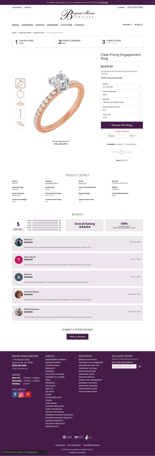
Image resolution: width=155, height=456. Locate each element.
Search (21, 43)
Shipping (111, 136)
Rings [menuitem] (48, 380)
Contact (80, 24)
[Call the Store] (19, 365)
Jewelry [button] (40, 24)
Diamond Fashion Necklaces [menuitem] (59, 415)
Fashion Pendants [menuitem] (54, 420)
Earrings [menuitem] (49, 371)
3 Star (29, 225)
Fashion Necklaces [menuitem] (54, 406)
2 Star (29, 228)
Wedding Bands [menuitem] (53, 362)
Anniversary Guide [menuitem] (88, 389)
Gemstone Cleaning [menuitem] (88, 386)
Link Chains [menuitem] (51, 403)
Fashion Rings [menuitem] (52, 365)
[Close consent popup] (45, 452)
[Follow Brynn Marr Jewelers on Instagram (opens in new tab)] (21, 394)
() (60, 221)
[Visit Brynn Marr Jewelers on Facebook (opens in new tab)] (15, 394)
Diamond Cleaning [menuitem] (88, 383)
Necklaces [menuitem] (50, 386)
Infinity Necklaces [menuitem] (54, 412)
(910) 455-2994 (60, 144)
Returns (132, 136)
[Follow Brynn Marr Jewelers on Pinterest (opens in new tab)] (28, 394)
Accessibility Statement (91, 445)
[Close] (152, 2)
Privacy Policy (60, 445)
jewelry (14, 32)
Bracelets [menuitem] (50, 368)
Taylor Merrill (30, 257)
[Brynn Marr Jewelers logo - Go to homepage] (77, 14)
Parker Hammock (31, 309)
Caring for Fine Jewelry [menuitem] (90, 380)
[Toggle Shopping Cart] (139, 24)
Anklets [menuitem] (49, 389)
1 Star (29, 230)
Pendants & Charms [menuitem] (55, 377)
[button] (16, 7)
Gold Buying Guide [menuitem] (88, 391)
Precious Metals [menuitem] (87, 377)
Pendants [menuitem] (50, 383)
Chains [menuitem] (48, 400)
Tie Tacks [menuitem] (49, 391)
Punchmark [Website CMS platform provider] (82, 452)
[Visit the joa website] (88, 437)
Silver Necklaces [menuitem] (53, 397)
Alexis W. (28, 274)
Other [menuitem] (48, 394)
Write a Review (77, 336)
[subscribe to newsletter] (139, 366)
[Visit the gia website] (67, 437)
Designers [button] (52, 24)
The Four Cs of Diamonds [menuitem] (91, 362)
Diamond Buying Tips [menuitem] (89, 365)
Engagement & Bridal (25, 32)
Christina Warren (31, 292)
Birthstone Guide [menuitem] (87, 371)
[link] (27, 7)
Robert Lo (28, 239)
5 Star (29, 221)
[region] (60, 104)
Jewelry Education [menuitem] (88, 359)
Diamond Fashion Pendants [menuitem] (59, 418)
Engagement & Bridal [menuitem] (55, 359)
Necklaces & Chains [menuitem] (54, 374)
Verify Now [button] (104, 2)
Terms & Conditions (74, 445)
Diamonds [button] (27, 24)
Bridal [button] (15, 24)
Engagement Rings (38, 32)
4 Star (29, 223)
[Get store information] (20, 369)
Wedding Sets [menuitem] (52, 426)
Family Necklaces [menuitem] (53, 409)
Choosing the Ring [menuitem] (88, 368)
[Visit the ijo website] (78, 437)
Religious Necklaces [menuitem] (55, 423)
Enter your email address (122, 362)
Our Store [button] (66, 24)
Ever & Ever (82, 183)
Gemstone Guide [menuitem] (86, 374)
